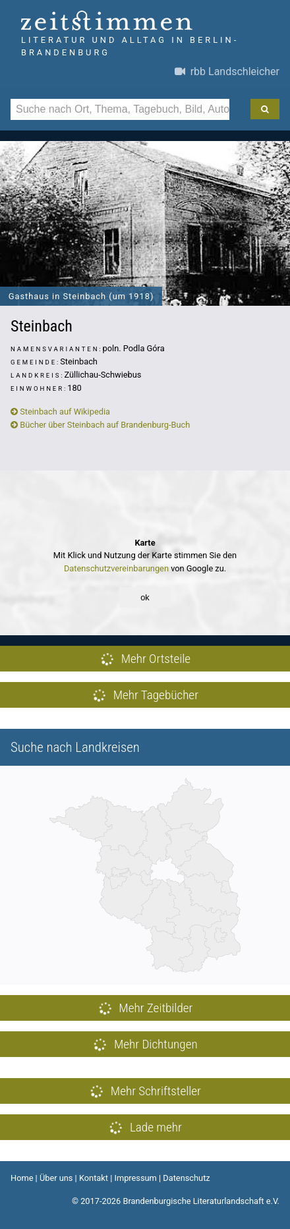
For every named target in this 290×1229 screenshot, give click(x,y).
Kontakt (93, 1178)
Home (22, 1178)
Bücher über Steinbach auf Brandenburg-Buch (100, 425)
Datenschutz (186, 1178)
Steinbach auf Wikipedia (60, 411)
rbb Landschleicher (227, 71)
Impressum (135, 1178)
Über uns (56, 1178)
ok (145, 597)
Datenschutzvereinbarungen (116, 568)
